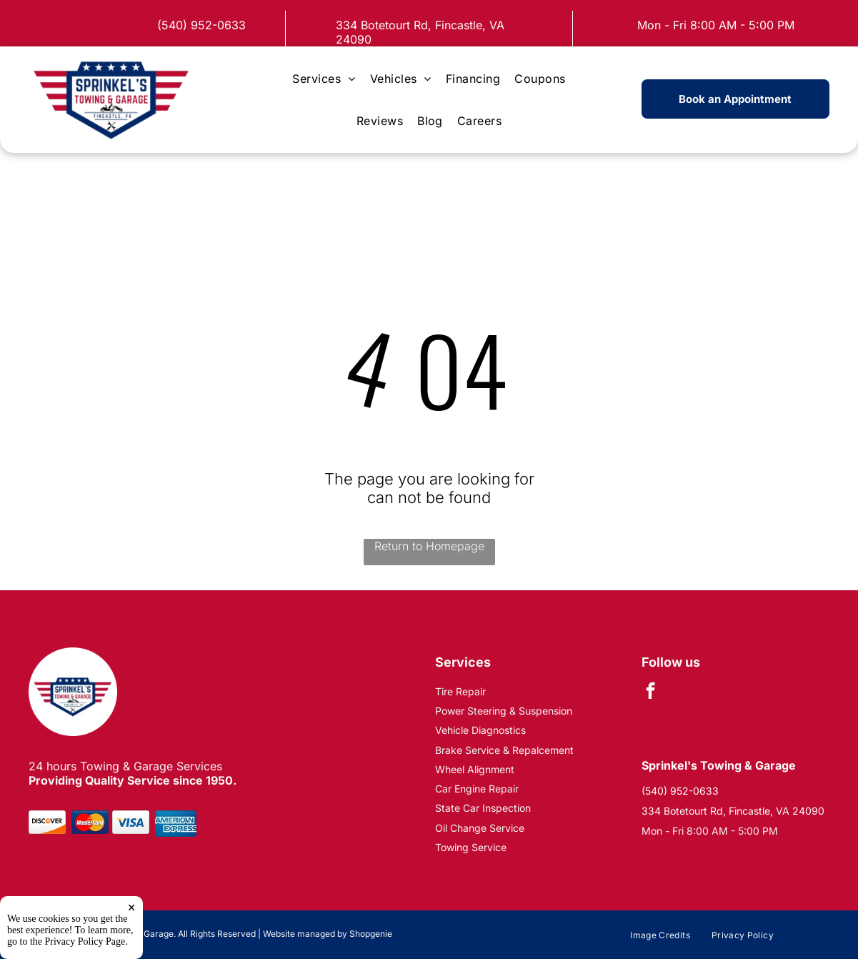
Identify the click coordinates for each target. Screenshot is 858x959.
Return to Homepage (429, 546)
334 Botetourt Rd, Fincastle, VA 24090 (733, 811)
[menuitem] (323, 78)
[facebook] (650, 692)
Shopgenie (370, 933)
